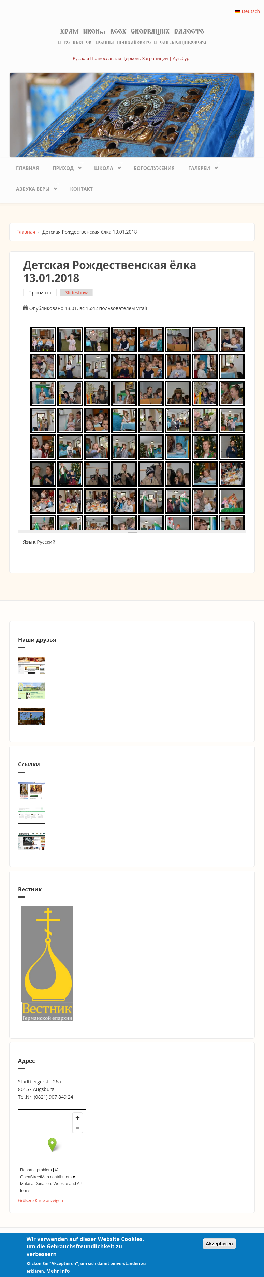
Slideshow (76, 292)
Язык (29, 542)
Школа (105, 166)
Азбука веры (34, 187)
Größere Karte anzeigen (40, 1200)
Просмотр (42, 292)
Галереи (200, 166)
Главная (27, 168)
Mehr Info (58, 1270)
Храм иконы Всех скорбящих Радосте (132, 32)
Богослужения (154, 168)
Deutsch (247, 11)
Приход (65, 166)
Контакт (81, 189)
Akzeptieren (219, 1243)
